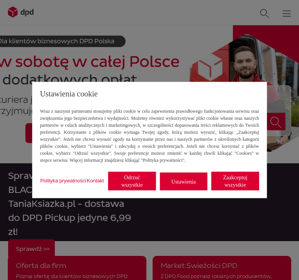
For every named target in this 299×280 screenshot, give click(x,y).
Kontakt (95, 180)
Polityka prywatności (63, 180)
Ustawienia (183, 181)
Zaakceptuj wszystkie (235, 181)
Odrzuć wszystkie (131, 181)
